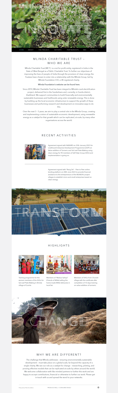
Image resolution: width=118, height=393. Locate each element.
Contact (94, 50)
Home (21, 50)
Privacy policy (21, 387)
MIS (84, 50)
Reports (58, 50)
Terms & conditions (29, 387)
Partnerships (73, 50)
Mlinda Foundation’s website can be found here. (59, 84)
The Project (44, 50)
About (31, 50)
